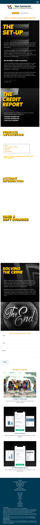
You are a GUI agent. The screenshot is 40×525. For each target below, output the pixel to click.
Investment (20, 495)
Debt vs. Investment (20, 433)
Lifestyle (20, 502)
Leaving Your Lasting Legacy (20, 399)
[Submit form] (5, 362)
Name (4, 335)
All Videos (20, 504)
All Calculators (20, 506)
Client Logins (15, 13)
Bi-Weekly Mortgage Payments (20, 468)
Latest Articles (20, 503)
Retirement (20, 494)
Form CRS (6, 507)
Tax (20, 499)
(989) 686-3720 (24, 13)
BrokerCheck (25, 508)
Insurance (20, 498)
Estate (20, 497)
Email (4, 343)
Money (20, 501)
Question (4, 350)
